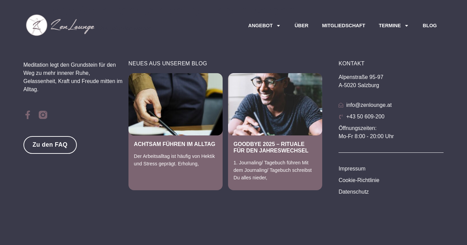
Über (302, 25)
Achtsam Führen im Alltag (174, 144)
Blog (430, 25)
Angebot (264, 25)
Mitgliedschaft (343, 25)
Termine (394, 25)
